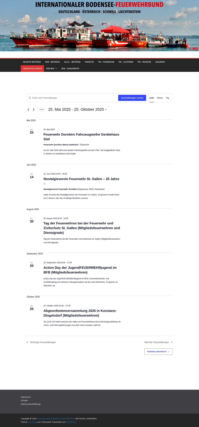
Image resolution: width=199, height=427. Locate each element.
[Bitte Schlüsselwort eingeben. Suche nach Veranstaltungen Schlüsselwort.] (72, 98)
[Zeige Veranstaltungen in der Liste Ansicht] (151, 98)
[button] (55, 68)
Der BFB (50, 68)
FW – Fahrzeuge (106, 62)
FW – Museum (144, 62)
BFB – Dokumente (70, 68)
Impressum (26, 397)
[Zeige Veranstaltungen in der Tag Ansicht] (167, 98)
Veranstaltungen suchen (132, 98)
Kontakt (24, 400)
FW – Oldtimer (126, 62)
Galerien (160, 62)
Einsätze (89, 62)
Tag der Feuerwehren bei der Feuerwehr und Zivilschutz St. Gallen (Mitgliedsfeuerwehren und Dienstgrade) (82, 228)
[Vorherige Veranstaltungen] (28, 109)
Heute (42, 109)
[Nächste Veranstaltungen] (33, 109)
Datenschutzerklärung (30, 404)
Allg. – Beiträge (72, 62)
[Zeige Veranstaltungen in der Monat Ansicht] (160, 98)
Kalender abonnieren (157, 351)
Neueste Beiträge (32, 62)
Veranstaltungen (32, 68)
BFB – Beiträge (52, 62)
